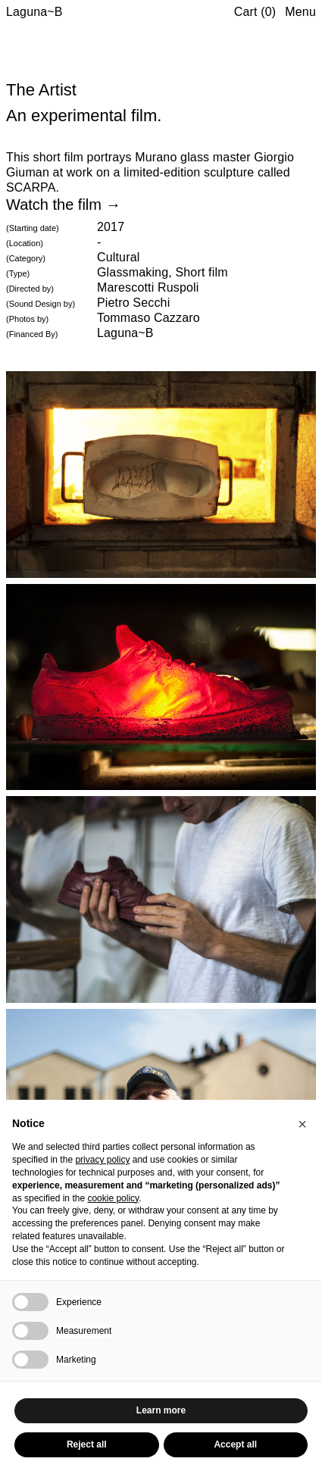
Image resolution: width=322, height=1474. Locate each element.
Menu (300, 11)
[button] (302, 1124)
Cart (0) (255, 11)
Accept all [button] (235, 1444)
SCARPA (31, 187)
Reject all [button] (87, 1444)
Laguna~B (34, 11)
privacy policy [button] (102, 1159)
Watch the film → (63, 204)
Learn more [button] (161, 1410)
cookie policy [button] (113, 1198)
